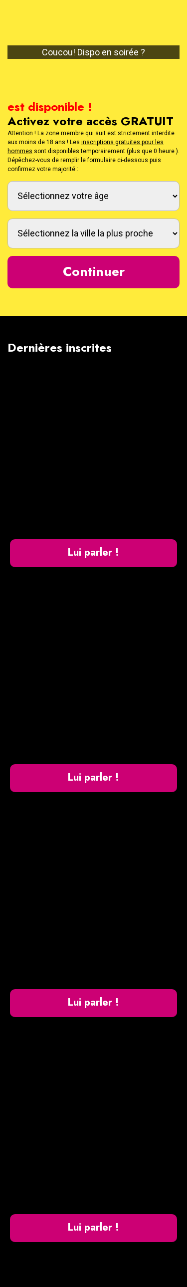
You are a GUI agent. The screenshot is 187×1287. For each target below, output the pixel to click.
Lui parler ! (93, 552)
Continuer (94, 271)
